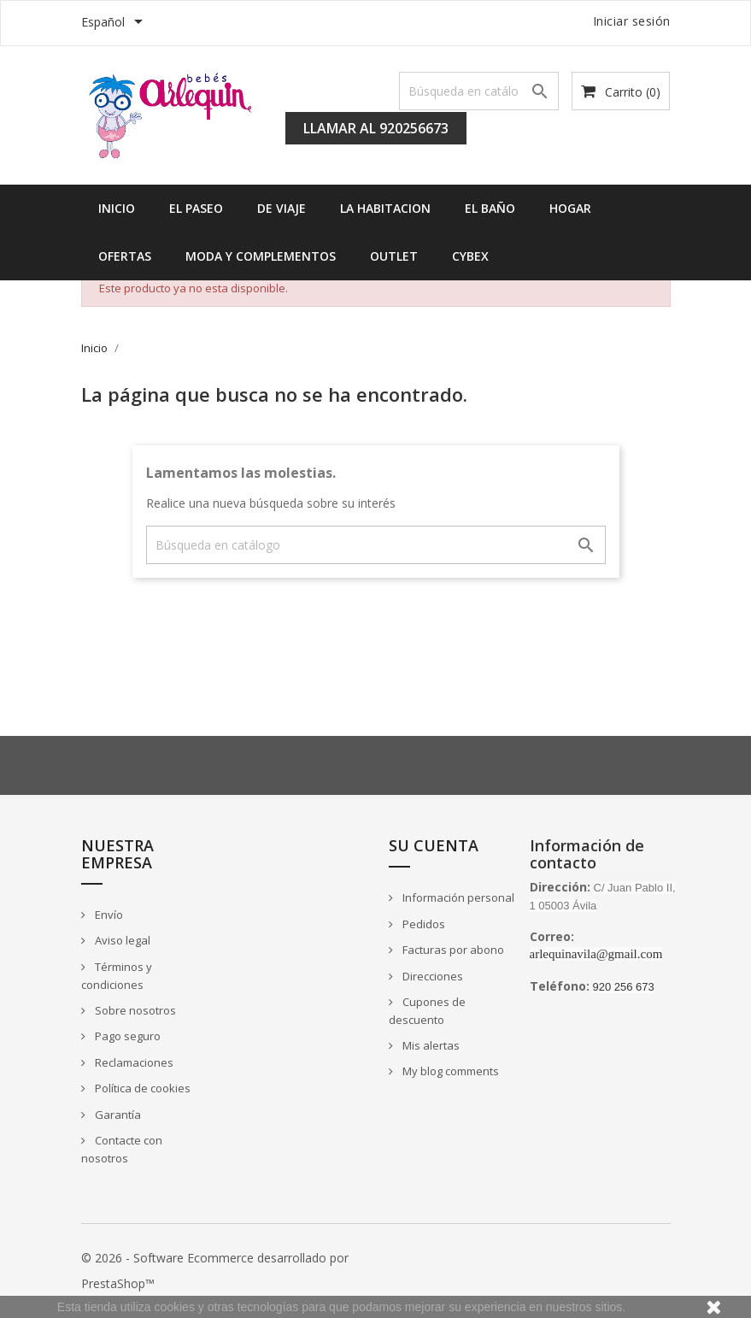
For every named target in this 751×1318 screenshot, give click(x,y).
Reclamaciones (132, 1062)
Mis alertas (430, 1045)
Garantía (116, 1114)
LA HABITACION (385, 208)
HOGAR (570, 208)
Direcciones (431, 976)
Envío (107, 914)
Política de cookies (141, 1088)
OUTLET (394, 256)
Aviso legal (121, 940)
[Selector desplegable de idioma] (115, 23)
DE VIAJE (281, 208)
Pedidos (422, 924)
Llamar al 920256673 (376, 128)
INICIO (116, 208)
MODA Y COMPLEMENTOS (260, 256)
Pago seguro (126, 1036)
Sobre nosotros (134, 1010)
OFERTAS (124, 256)
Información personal (457, 897)
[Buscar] (479, 91)
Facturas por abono (452, 949)
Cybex (470, 256)
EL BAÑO (490, 208)
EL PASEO (196, 208)
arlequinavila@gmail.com (596, 954)
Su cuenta (433, 845)
